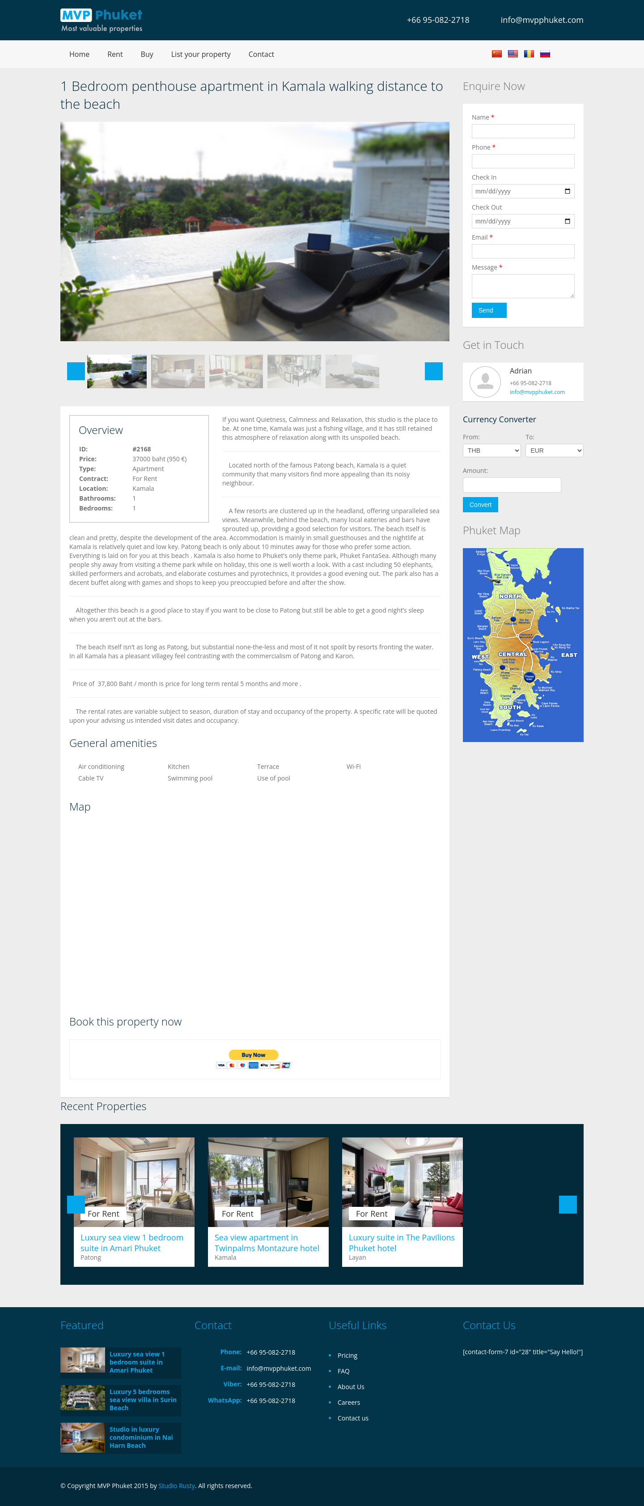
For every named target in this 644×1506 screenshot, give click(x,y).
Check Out (487, 207)
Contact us (353, 1418)
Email (482, 237)
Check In (484, 177)
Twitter (578, 1486)
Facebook (537, 1486)
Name (483, 117)
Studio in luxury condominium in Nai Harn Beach (141, 1437)
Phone (484, 147)
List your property (201, 54)
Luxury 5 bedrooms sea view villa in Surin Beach (143, 1399)
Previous (76, 371)
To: (529, 437)
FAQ (344, 1371)
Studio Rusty (176, 1485)
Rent (115, 54)
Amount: (475, 470)
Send (486, 310)
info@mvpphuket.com (542, 19)
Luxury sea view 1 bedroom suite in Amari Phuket (131, 1242)
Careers (349, 1402)
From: (471, 437)
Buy (147, 54)
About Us (351, 1386)
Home (79, 54)
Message (487, 267)
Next (434, 371)
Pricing (347, 1355)
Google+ (556, 1486)
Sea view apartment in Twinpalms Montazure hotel (267, 1242)
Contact (261, 54)
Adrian (521, 371)
